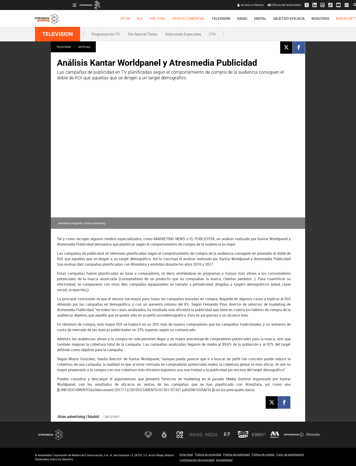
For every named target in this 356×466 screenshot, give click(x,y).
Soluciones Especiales (183, 34)
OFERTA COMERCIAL (151, 18)
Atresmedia (51, 434)
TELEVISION (57, 34)
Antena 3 (148, 434)
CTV (212, 34)
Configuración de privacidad (197, 460)
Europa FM (259, 434)
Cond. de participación (290, 454)
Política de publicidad (236, 454)
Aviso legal (186, 454)
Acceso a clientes (214, 5)
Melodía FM (275, 434)
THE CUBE (119, 18)
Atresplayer (294, 434)
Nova (196, 434)
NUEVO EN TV (309, 18)
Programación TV (105, 34)
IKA (102, 18)
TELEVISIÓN (183, 18)
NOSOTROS (283, 18)
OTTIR (87, 18)
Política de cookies (263, 454)
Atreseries (227, 434)
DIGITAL (222, 18)
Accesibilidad (224, 460)
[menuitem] (87, 18)
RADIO (205, 18)
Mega (211, 434)
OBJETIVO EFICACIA (251, 18)
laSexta (164, 434)
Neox (180, 434)
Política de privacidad (208, 454)
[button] (83, 34)
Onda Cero (243, 434)
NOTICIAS (84, 47)
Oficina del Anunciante (246, 5)
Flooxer (313, 434)
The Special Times (142, 34)
